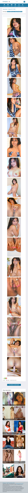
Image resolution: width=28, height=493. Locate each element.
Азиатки (8, 11)
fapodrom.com (6, 1)
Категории (8, 5)
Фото (11, 5)
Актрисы (22, 5)
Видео (15, 5)
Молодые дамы (14, 11)
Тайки (18, 11)
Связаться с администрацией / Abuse (9, 482)
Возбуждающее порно (19, 483)
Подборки (19, 5)
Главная (4, 5)
